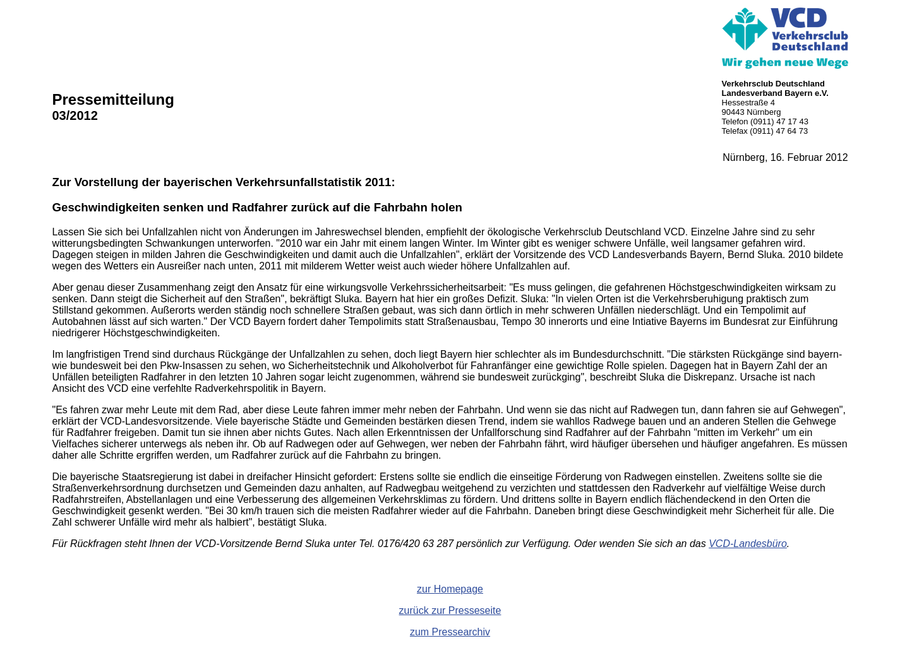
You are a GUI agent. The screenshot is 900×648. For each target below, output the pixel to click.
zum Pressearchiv (450, 632)
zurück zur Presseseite (450, 610)
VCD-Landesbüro (748, 543)
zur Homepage (450, 589)
